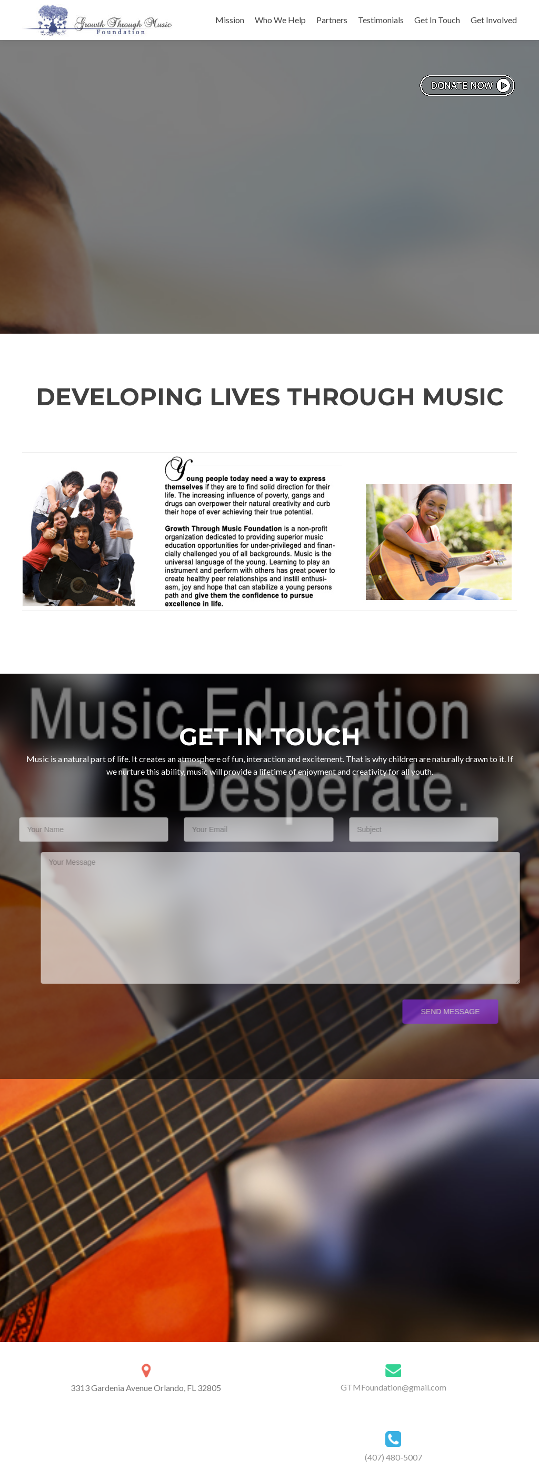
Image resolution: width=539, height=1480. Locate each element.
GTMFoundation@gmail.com (393, 1387)
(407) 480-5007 (393, 1457)
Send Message (433, 1011)
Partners (331, 20)
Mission (229, 20)
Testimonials (381, 20)
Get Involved (494, 20)
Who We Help (280, 20)
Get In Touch (437, 20)
